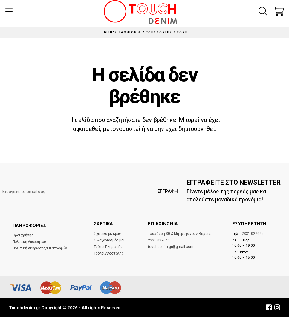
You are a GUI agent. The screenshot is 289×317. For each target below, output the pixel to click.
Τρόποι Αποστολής (109, 253)
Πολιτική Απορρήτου (29, 242)
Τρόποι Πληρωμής (108, 247)
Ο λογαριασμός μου (109, 240)
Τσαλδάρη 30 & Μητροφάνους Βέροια (179, 234)
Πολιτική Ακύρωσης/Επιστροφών (40, 248)
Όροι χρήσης (23, 235)
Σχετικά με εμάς (107, 234)
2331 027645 (159, 240)
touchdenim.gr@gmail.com (170, 247)
